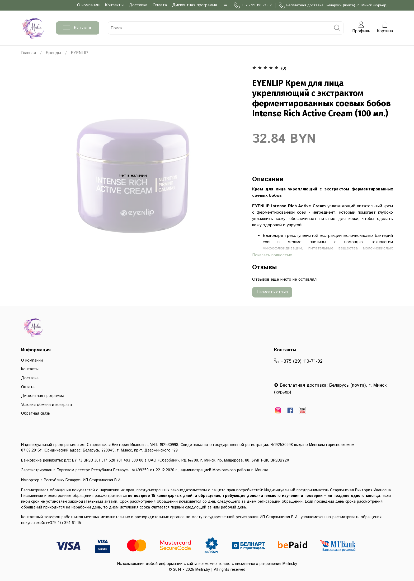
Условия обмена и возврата (46, 404)
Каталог (77, 28)
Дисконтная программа (194, 5)
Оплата (160, 5)
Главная (28, 53)
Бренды (53, 53)
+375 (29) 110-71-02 (298, 361)
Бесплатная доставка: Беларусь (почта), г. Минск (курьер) (333, 5)
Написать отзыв (272, 292)
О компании (88, 5)
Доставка (138, 5)
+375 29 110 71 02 (253, 5)
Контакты (114, 5)
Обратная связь (35, 413)
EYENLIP (79, 53)
